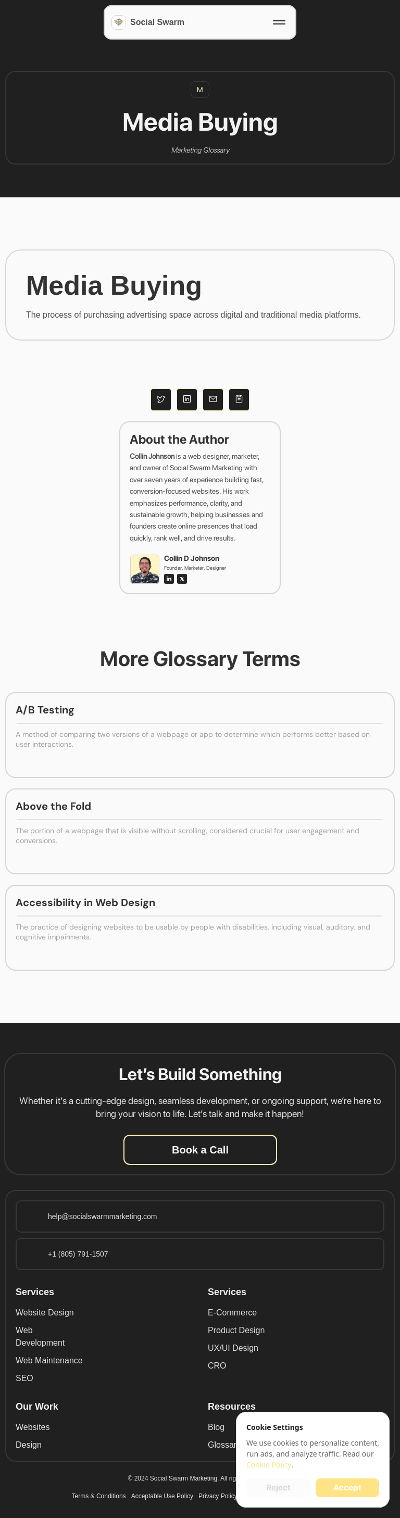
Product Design (236, 1330)
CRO (217, 1365)
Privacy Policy (218, 1496)
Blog (216, 1427)
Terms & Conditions (99, 1496)
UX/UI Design (233, 1348)
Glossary (224, 1444)
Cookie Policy (268, 1465)
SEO (24, 1378)
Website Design (45, 1312)
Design (29, 1444)
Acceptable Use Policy (162, 1496)
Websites (33, 1427)
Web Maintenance (49, 1360)
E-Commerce (232, 1312)
